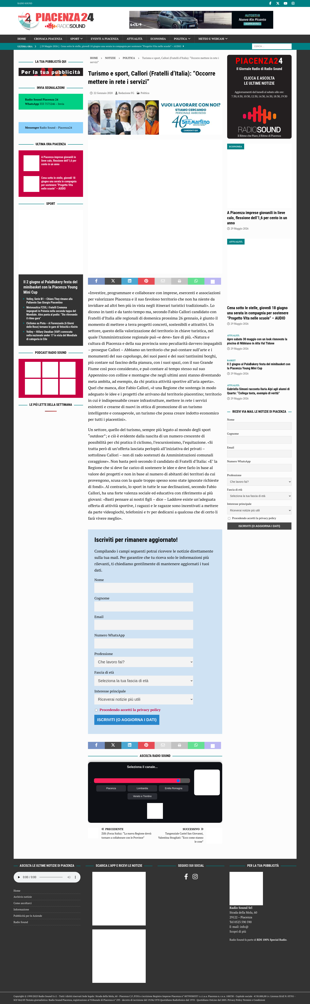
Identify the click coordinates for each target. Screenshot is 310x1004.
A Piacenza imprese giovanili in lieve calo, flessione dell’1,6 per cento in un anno (58, 160)
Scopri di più (238, 931)
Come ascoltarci (23, 903)
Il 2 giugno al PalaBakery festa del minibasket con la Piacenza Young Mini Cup (51, 287)
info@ (244, 927)
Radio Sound (25, 3)
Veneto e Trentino (142, 796)
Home (22, 39)
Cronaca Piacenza (48, 39)
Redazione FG (126, 93)
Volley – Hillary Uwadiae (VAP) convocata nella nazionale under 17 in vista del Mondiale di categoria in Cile (51, 335)
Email (98, 616)
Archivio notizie (23, 897)
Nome (99, 579)
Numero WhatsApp (109, 635)
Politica (180, 39)
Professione (103, 653)
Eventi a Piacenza (105, 39)
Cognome (101, 598)
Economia (158, 39)
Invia (61, 104)
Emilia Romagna (173, 788)
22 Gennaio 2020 (103, 93)
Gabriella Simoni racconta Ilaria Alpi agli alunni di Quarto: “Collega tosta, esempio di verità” (258, 391)
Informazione (21, 909)
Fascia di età (104, 672)
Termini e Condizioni (254, 999)
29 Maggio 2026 (240, 228)
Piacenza (111, 788)
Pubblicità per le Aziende (28, 916)
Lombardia (142, 788)
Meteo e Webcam (211, 39)
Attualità (135, 39)
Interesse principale (110, 691)
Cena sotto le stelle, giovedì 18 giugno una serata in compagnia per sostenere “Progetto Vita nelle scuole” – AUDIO (257, 312)
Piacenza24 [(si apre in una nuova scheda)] (65, 127)
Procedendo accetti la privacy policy (130, 709)
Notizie (110, 58)
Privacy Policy (235, 999)
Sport (74, 39)
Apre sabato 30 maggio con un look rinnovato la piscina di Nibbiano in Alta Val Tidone (257, 341)
